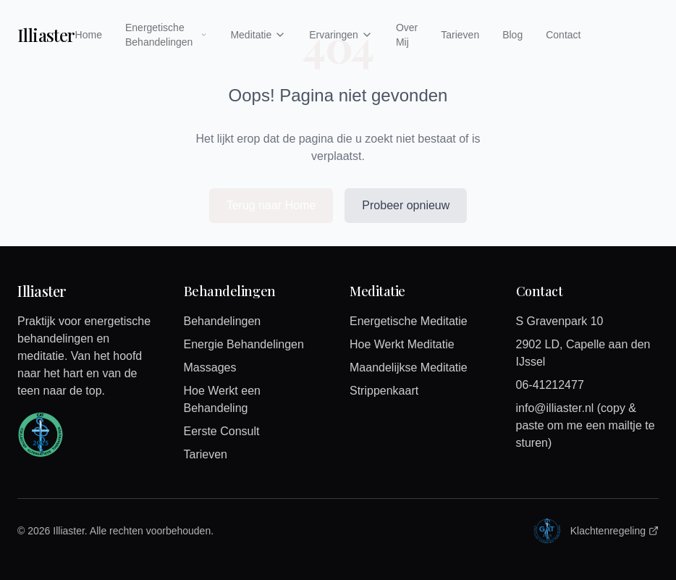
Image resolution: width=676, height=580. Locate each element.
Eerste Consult (222, 431)
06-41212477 (550, 385)
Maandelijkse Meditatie (409, 367)
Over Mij (407, 35)
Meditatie (258, 35)
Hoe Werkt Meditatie (402, 344)
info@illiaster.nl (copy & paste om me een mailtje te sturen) (585, 425)
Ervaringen (341, 35)
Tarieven (460, 35)
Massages (210, 367)
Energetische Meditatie (409, 321)
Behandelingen (222, 321)
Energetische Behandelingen (166, 35)
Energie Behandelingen (244, 344)
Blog (512, 35)
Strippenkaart (384, 390)
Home (88, 35)
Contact (563, 35)
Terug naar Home (271, 205)
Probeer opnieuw (405, 205)
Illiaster (46, 34)
